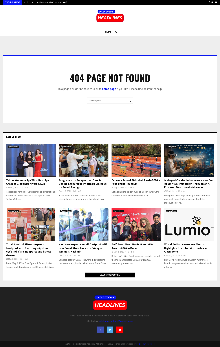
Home (108, 32)
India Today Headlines (145, 344)
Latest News (13, 137)
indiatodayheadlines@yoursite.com (116, 321)
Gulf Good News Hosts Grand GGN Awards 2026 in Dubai (133, 246)
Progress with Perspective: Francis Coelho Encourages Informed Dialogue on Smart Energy (83, 184)
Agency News (13, 147)
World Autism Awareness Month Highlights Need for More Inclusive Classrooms (185, 248)
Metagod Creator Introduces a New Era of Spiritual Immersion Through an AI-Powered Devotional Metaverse (188, 184)
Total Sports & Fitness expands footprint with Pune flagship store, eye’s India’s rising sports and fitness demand (28, 250)
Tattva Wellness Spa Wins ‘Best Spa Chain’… (49, 2)
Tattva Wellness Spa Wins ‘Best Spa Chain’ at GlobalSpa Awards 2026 (27, 182)
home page (109, 88)
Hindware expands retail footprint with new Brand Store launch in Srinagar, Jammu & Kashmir (83, 248)
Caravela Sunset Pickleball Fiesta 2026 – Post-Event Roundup (136, 182)
